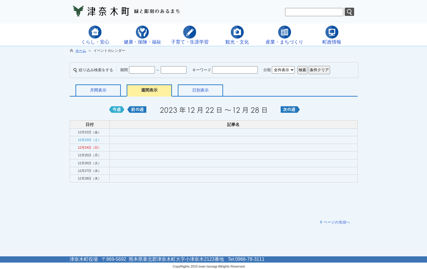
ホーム (81, 51)
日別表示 (200, 90)
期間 (124, 70)
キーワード (201, 70)
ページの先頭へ (337, 222)
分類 (267, 70)
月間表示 (98, 90)
